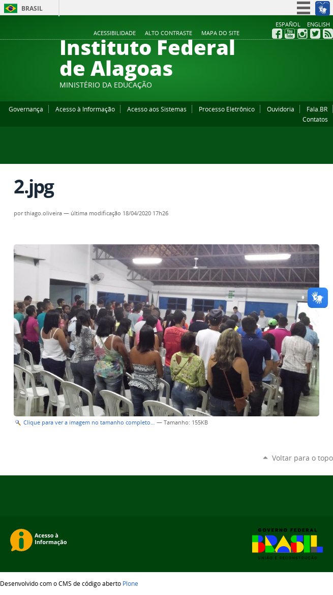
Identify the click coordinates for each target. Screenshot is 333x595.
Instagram (302, 34)
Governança (26, 109)
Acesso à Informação (85, 109)
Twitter (315, 34)
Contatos (315, 119)
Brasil (32, 8)
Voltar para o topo (302, 458)
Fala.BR (317, 109)
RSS (328, 34)
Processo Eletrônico (227, 109)
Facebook (277, 34)
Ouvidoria (280, 109)
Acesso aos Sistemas (157, 109)
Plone (130, 583)
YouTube (290, 34)
